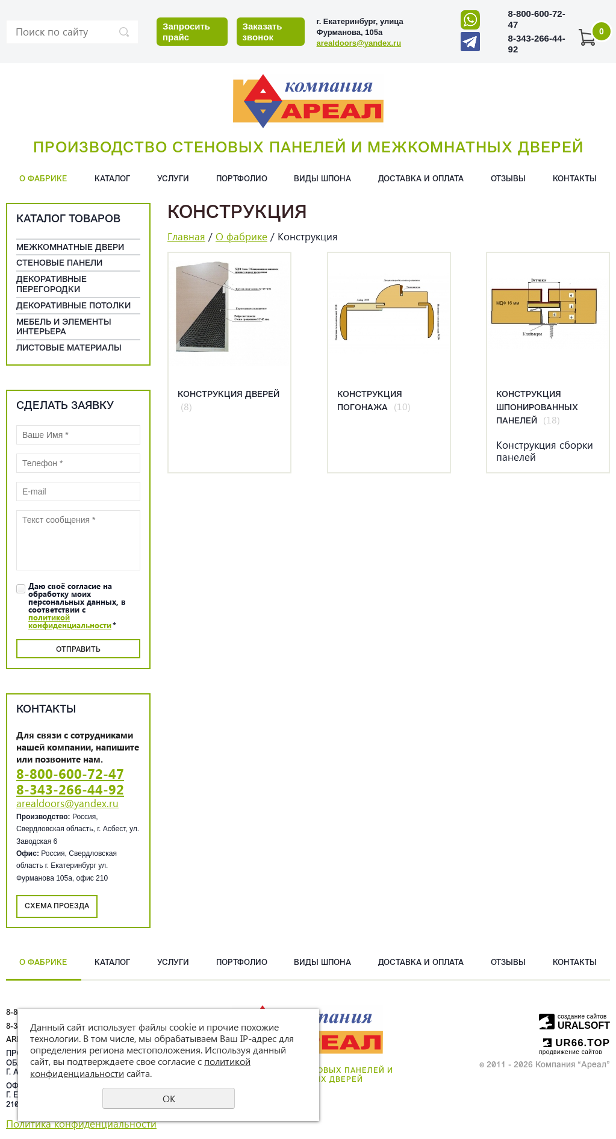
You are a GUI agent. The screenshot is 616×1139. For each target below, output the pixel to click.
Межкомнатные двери (70, 247)
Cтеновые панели (59, 263)
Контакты (575, 179)
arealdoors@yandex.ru (359, 43)
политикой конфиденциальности (69, 621)
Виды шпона (322, 179)
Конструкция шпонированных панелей (537, 408)
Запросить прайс (186, 31)
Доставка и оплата (421, 179)
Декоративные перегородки (51, 285)
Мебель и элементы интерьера (63, 327)
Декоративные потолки (73, 306)
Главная (186, 236)
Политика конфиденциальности (81, 1124)
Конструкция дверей (228, 394)
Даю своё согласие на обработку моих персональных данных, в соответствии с (77, 605)
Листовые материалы (69, 348)
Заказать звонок (262, 31)
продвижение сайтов (570, 1052)
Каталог (112, 179)
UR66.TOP (576, 1043)
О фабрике (43, 179)
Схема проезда (57, 906)
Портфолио (241, 179)
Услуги (173, 179)
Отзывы (508, 179)
